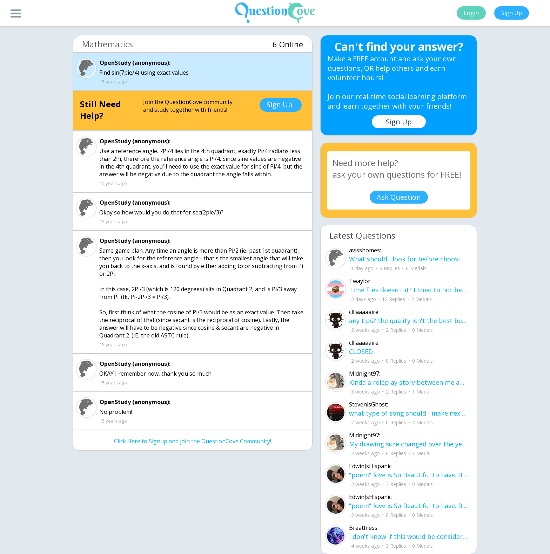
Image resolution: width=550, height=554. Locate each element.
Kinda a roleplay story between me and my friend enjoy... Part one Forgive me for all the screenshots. (408, 382)
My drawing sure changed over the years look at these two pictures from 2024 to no (408, 444)
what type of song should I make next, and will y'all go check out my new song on (408, 413)
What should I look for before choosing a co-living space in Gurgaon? (408, 259)
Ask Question (399, 197)
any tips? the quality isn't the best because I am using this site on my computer (408, 320)
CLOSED (361, 351)
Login (471, 13)
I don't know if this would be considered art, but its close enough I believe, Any (408, 536)
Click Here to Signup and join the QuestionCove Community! (192, 441)
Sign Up (511, 13)
